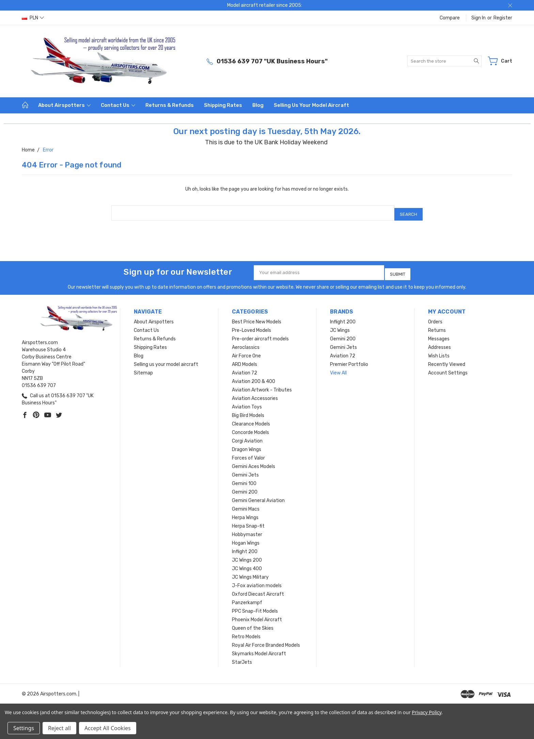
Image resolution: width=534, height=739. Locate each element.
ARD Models (244, 359)
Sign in (478, 18)
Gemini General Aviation (258, 495)
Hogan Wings (246, 538)
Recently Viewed (446, 359)
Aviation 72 (244, 368)
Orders (435, 317)
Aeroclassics (246, 342)
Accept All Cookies (107, 728)
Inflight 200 (244, 546)
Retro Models (246, 631)
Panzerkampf (247, 597)
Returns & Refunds (169, 105)
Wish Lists (439, 351)
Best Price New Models (256, 317)
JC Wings (340, 325)
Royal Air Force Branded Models (266, 640)
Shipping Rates (223, 105)
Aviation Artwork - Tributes (262, 385)
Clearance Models (251, 419)
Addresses (439, 342)
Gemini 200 (244, 487)
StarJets (242, 657)
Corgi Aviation (247, 436)
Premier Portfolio (349, 359)
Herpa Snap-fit (248, 521)
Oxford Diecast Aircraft (258, 589)
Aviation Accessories (255, 393)
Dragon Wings (246, 444)
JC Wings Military (250, 572)
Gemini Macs (246, 504)
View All (338, 368)
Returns (437, 325)
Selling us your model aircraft (311, 105)
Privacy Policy (426, 712)
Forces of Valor (248, 453)
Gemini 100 (244, 478)
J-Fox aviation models (257, 580)
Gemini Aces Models (253, 461)
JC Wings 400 (247, 563)
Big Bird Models (248, 410)
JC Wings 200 (247, 555)
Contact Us (118, 105)
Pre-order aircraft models (260, 334)
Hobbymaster (247, 529)
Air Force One (246, 351)
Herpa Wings (245, 512)
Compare (450, 18)
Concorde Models (250, 427)
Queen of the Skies (252, 623)
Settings (23, 728)
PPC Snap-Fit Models (255, 606)
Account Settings (448, 368)
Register (502, 18)
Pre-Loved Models (251, 325)
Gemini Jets (245, 470)
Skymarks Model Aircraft (259, 649)
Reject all (59, 728)
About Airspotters (64, 105)
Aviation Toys (247, 402)
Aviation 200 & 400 (253, 376)
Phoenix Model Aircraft (257, 614)
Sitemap (143, 368)
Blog (258, 105)
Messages (439, 334)
